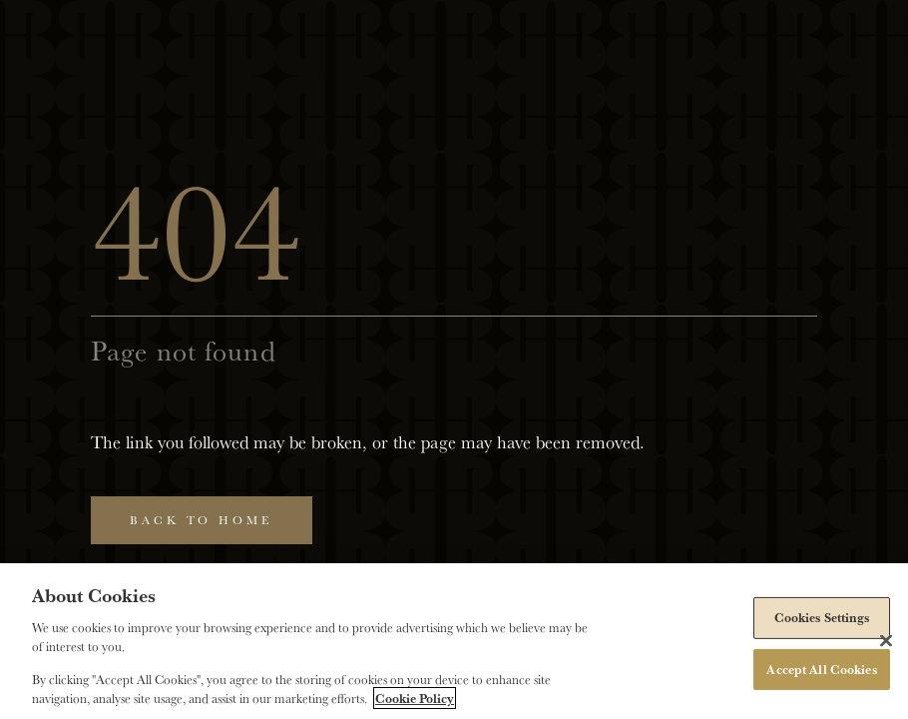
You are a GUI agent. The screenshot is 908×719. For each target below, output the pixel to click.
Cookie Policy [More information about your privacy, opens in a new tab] (414, 698)
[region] (454, 641)
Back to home (201, 519)
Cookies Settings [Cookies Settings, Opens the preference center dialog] (822, 617)
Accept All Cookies (821, 668)
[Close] (886, 640)
